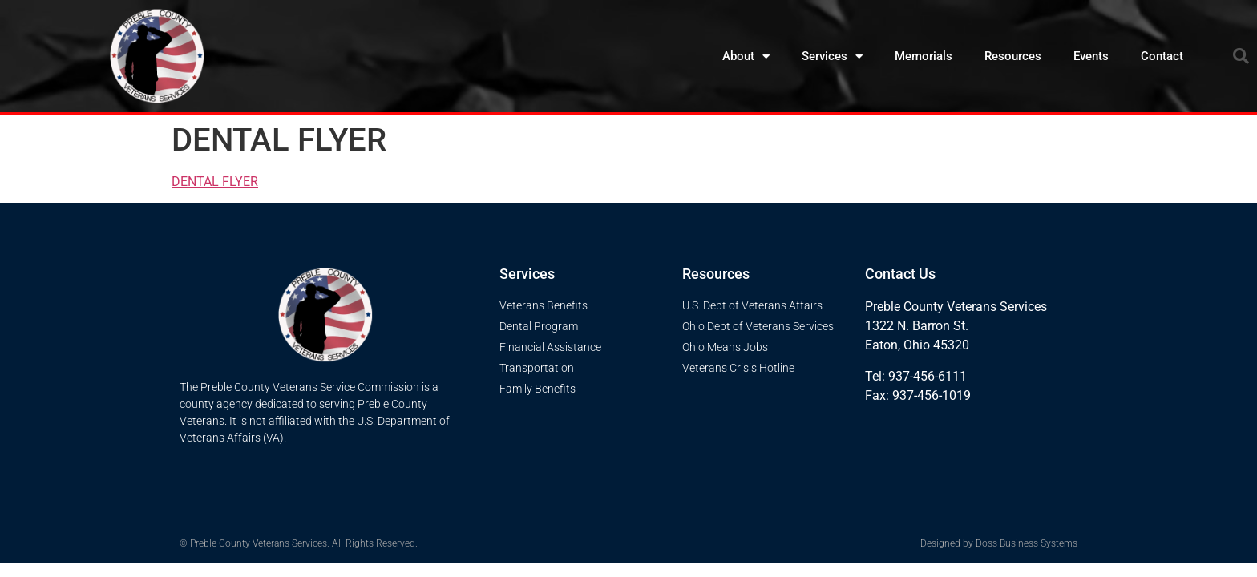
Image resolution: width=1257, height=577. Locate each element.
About (746, 56)
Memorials (923, 56)
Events (1091, 56)
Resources (1012, 56)
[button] (1241, 56)
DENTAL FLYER (215, 181)
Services (832, 56)
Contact (1162, 56)
